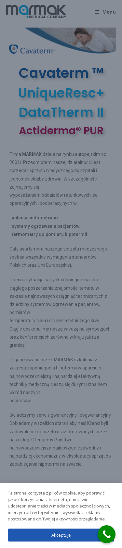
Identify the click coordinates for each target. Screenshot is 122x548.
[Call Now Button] (106, 534)
